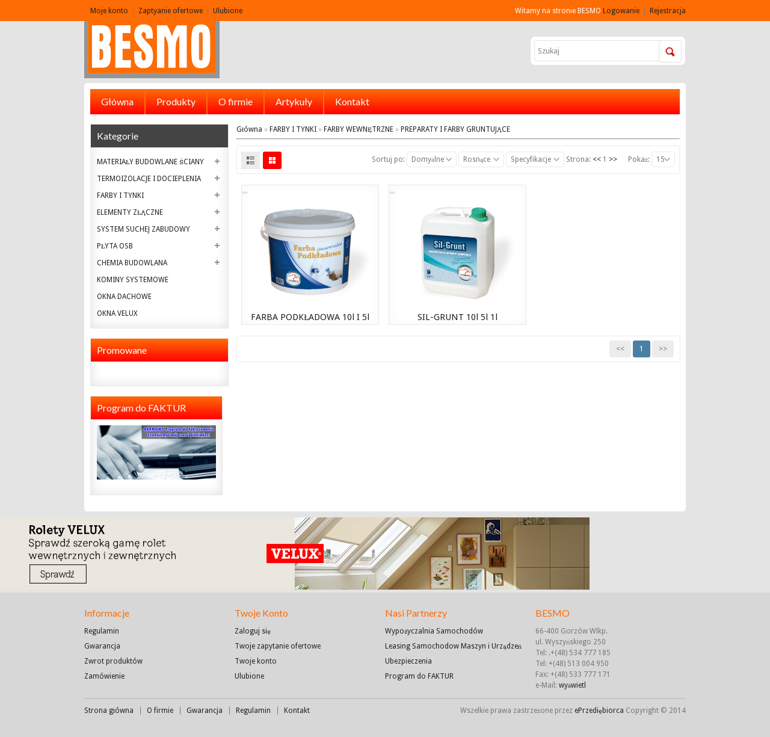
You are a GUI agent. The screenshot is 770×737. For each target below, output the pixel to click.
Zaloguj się (253, 631)
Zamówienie (104, 676)
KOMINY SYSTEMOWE (132, 280)
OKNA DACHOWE (124, 296)
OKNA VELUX (117, 313)
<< (597, 159)
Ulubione (227, 11)
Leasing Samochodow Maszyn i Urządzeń (453, 646)
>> (613, 159)
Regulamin (101, 631)
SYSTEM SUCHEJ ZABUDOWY (143, 229)
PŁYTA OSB (115, 246)
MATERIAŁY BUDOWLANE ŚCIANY (150, 162)
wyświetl (572, 685)
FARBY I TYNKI (120, 195)
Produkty (176, 101)
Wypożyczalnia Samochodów (434, 631)
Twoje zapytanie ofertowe (278, 646)
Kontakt (352, 101)
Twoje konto (256, 661)
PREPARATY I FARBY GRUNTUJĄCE (455, 129)
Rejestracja (668, 11)
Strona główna (109, 710)
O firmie (235, 101)
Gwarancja (102, 646)
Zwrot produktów (113, 661)
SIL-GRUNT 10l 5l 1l (457, 317)
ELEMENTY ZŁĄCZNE (130, 212)
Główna (117, 101)
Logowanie (621, 11)
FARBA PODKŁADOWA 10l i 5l (310, 317)
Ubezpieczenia (408, 661)
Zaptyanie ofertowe (170, 11)
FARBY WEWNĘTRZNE (358, 129)
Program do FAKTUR (419, 676)
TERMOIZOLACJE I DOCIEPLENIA (149, 178)
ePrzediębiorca (600, 710)
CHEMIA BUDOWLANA (132, 263)
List (250, 160)
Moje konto (109, 11)
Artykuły (294, 101)
